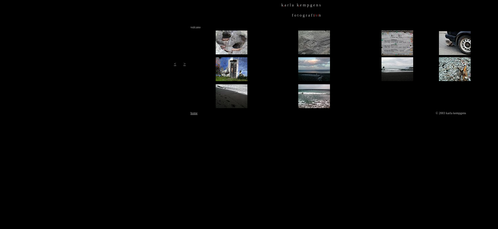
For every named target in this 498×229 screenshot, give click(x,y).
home (194, 113)
